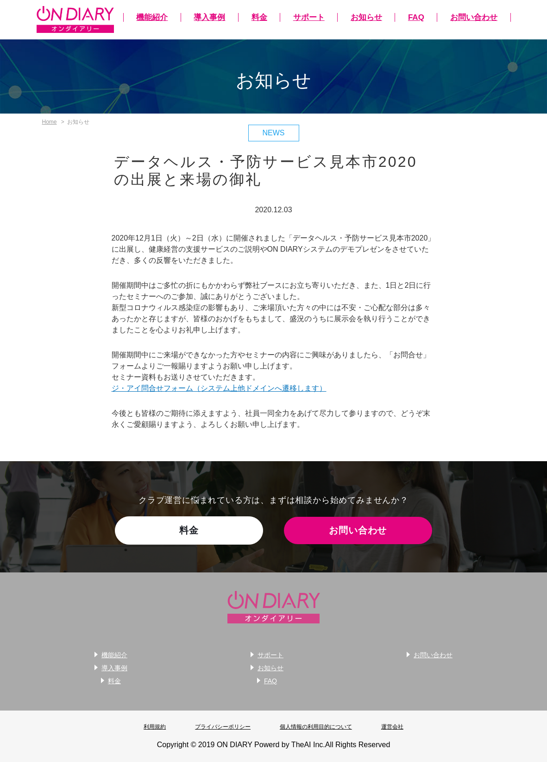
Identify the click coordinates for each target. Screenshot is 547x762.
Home (49, 122)
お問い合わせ (473, 17)
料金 (259, 17)
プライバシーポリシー (223, 727)
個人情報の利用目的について (316, 727)
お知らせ (366, 17)
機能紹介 (152, 17)
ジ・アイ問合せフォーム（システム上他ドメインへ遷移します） (219, 388)
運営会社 (392, 727)
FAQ (416, 17)
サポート (309, 17)
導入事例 (209, 17)
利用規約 (155, 727)
